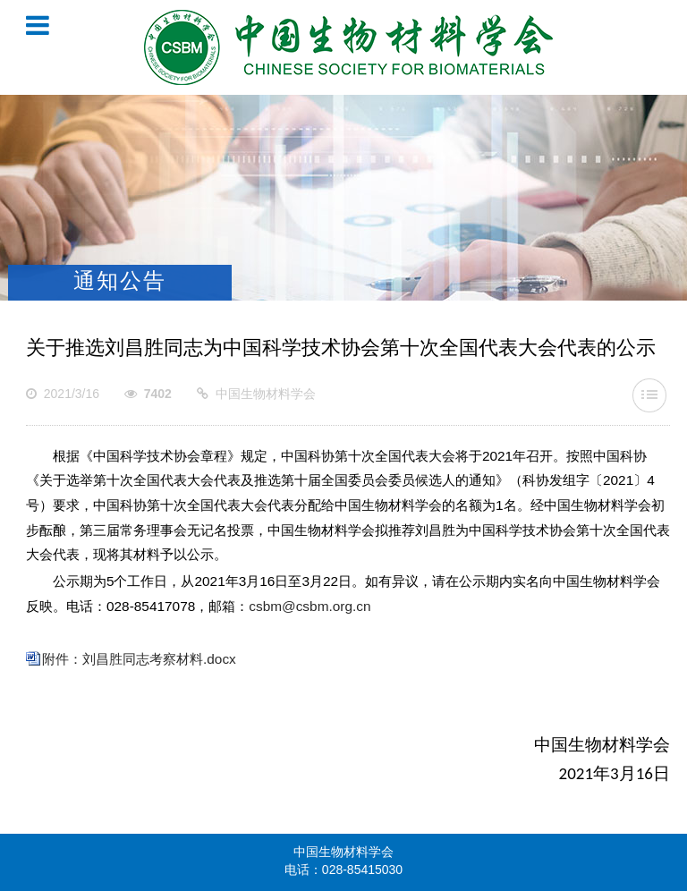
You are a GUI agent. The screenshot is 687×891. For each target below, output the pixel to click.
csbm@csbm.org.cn (309, 607)
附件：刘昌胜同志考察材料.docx (139, 660)
